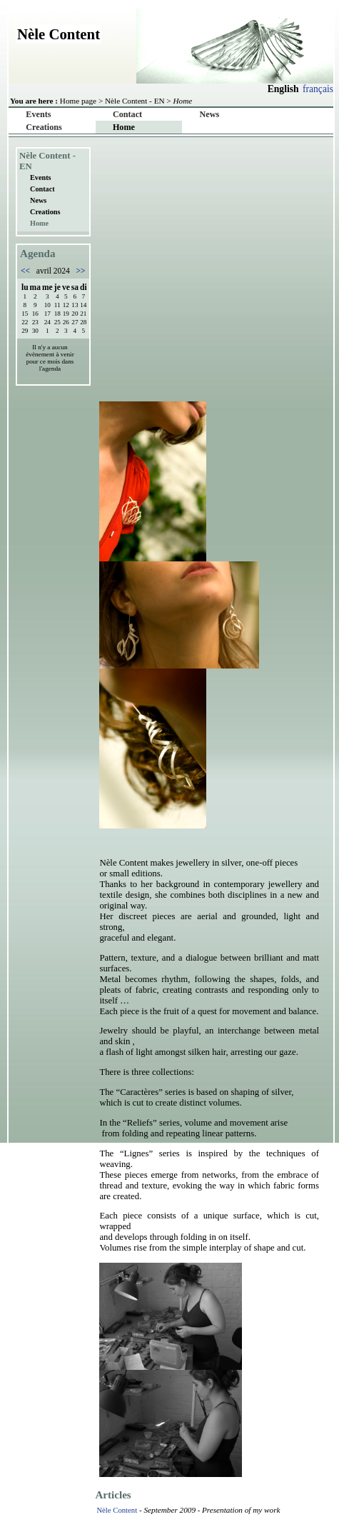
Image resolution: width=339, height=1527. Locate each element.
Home (124, 127)
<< (26, 270)
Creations (43, 127)
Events (38, 114)
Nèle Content (116, 1510)
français (318, 89)
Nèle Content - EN (135, 100)
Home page (78, 100)
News (210, 114)
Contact (127, 114)
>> (80, 270)
